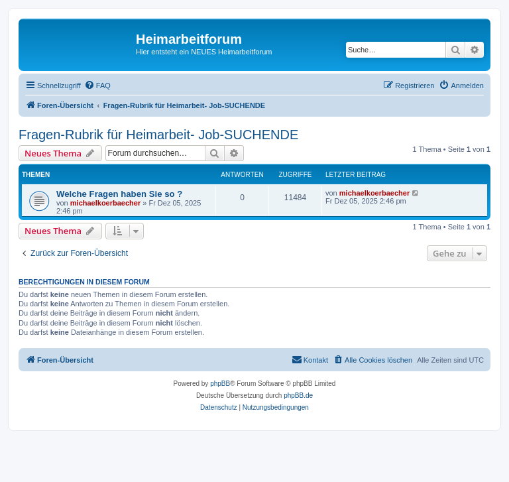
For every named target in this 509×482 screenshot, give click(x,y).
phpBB (220, 383)
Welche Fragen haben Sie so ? (119, 194)
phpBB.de (298, 395)
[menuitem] (97, 85)
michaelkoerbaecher (105, 203)
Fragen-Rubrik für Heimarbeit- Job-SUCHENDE (158, 134)
